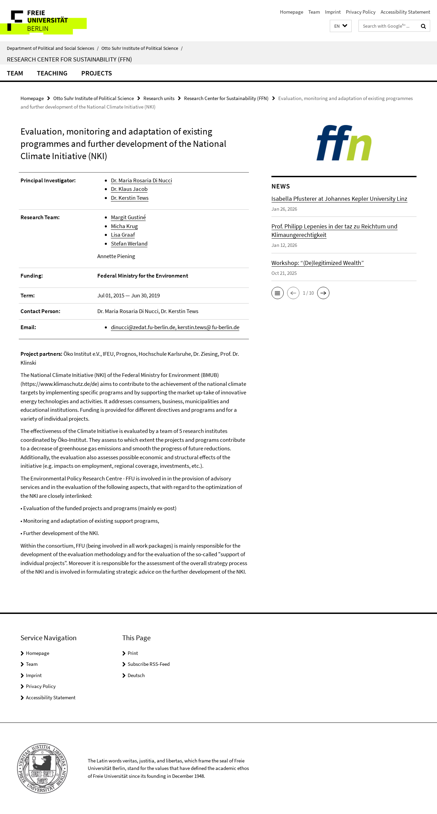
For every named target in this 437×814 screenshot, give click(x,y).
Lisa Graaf (123, 234)
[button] (341, 26)
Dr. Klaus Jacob (129, 189)
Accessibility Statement (405, 12)
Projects (96, 73)
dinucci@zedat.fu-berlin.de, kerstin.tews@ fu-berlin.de (175, 327)
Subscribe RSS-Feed (149, 664)
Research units (158, 98)
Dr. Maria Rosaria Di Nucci (141, 180)
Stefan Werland (129, 243)
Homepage (291, 12)
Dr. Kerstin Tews (130, 197)
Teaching (52, 73)
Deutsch (136, 675)
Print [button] (133, 653)
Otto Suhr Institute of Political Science (142, 48)
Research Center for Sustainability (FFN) (69, 59)
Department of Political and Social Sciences (53, 48)
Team (314, 12)
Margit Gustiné (128, 217)
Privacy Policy (361, 12)
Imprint (333, 12)
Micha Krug (124, 226)
